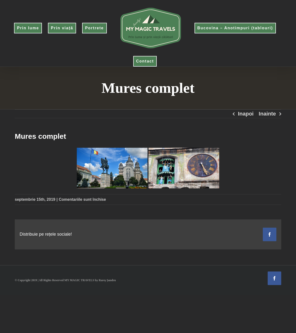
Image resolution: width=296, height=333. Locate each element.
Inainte (267, 114)
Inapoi (246, 114)
